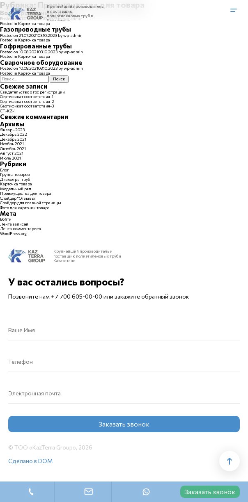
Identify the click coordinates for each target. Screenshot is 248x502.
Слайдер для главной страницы (30, 202)
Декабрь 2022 (13, 134)
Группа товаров (15, 174)
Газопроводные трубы (35, 29)
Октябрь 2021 (13, 148)
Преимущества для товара (25, 193)
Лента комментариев (20, 228)
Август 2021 (11, 153)
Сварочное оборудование (41, 62)
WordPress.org (13, 233)
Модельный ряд (15, 188)
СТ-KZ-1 (8, 110)
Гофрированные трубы (36, 46)
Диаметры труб (15, 179)
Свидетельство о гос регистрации (32, 91)
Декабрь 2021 (13, 139)
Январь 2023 (12, 129)
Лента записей (14, 223)
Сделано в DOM (30, 461)
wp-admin (73, 35)
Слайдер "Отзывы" (18, 198)
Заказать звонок (209, 491)
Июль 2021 (10, 157)
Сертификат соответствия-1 (26, 96)
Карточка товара (34, 23)
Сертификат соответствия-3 (27, 105)
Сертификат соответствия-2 (27, 101)
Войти (5, 219)
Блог (4, 169)
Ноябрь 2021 (12, 143)
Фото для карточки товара (25, 207)
